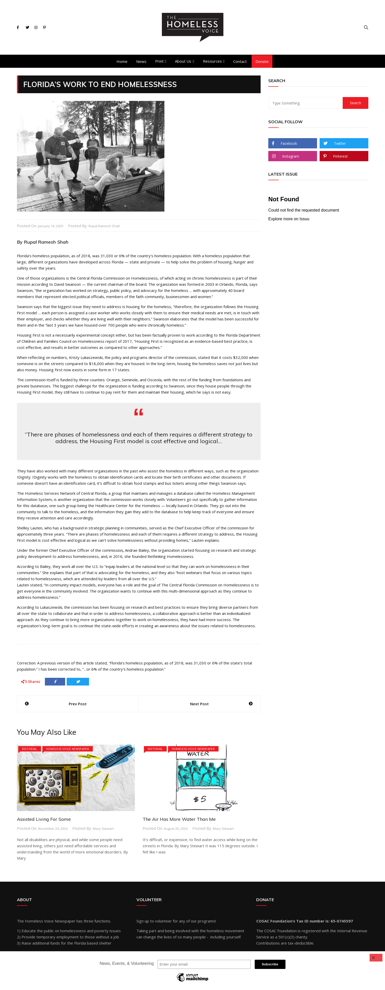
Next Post (199, 703)
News (141, 61)
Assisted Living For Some (44, 819)
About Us (183, 61)
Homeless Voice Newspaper (67, 748)
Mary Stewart (103, 828)
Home (121, 61)
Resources (212, 61)
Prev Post (78, 703)
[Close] (376, 958)
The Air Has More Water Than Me (179, 819)
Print (159, 61)
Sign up (142, 920)
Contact (240, 61)
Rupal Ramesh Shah (104, 226)
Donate (262, 61)
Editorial (29, 748)
